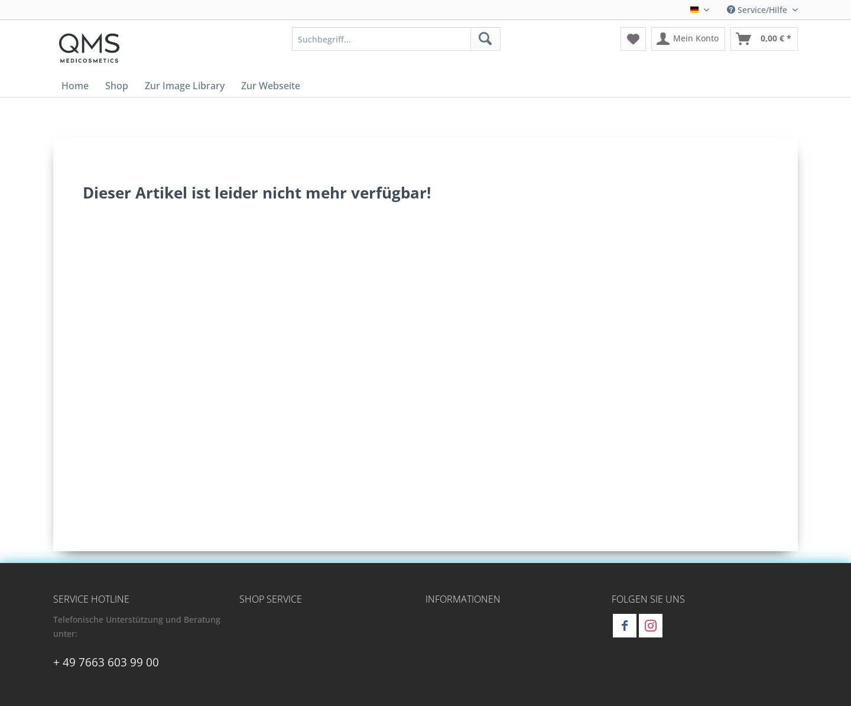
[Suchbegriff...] (396, 39)
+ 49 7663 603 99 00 (106, 662)
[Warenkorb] (764, 39)
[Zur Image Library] (185, 85)
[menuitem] (396, 39)
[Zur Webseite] (270, 85)
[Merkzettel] (633, 39)
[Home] (75, 85)
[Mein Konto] (688, 39)
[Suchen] (485, 39)
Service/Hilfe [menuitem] (758, 9)
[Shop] (117, 85)
